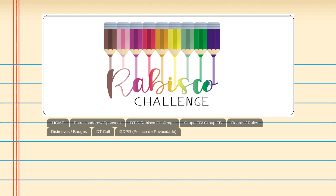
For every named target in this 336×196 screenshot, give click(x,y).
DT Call (103, 131)
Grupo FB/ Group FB (203, 122)
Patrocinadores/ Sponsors (97, 122)
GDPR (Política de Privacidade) (147, 131)
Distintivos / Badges (69, 131)
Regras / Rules (244, 122)
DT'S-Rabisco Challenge (152, 122)
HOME (58, 122)
